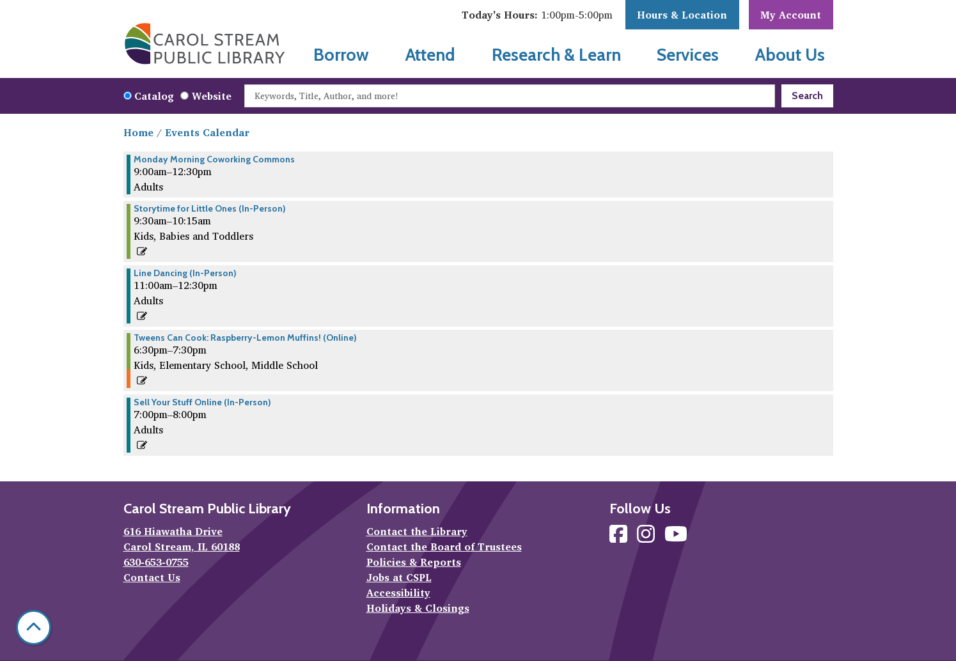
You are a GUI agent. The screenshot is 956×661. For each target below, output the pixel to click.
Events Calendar (207, 132)
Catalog (154, 96)
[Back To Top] (33, 627)
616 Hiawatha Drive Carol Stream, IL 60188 (181, 539)
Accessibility (398, 592)
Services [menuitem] (688, 54)
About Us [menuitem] (790, 54)
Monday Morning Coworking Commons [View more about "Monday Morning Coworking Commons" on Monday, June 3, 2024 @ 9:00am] (214, 159)
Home (138, 132)
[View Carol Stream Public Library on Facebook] (620, 537)
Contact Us (151, 577)
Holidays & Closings (417, 608)
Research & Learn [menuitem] (556, 54)
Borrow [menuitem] (341, 54)
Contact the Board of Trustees (444, 546)
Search (807, 95)
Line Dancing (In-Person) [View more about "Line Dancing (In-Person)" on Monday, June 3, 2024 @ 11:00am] (185, 272)
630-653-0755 (156, 562)
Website (211, 96)
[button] (537, 15)
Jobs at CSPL (399, 577)
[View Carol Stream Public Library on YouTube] (675, 537)
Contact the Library (416, 531)
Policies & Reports (413, 562)
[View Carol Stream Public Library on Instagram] (647, 537)
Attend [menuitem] (430, 54)
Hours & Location (682, 14)
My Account (790, 14)
